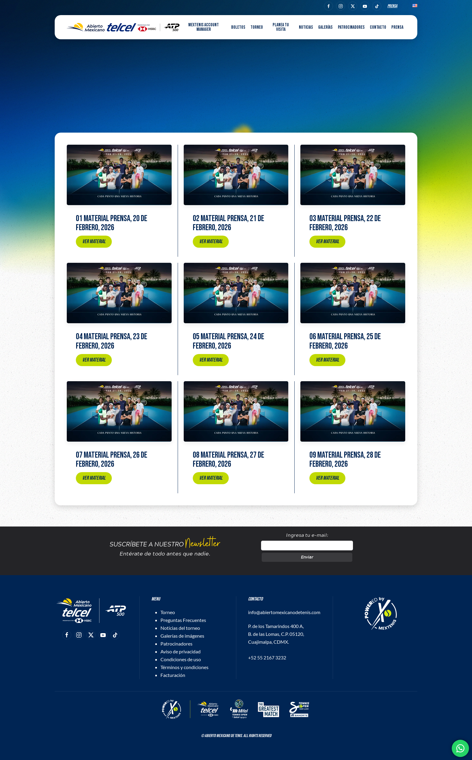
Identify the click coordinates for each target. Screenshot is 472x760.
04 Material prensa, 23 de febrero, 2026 (111, 341)
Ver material (93, 241)
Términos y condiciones (184, 667)
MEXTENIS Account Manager (203, 27)
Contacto (378, 27)
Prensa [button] (397, 27)
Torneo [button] (257, 27)
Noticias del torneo (180, 628)
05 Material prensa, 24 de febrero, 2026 (228, 341)
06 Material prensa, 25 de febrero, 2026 (345, 341)
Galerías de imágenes (182, 636)
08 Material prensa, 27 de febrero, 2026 (228, 459)
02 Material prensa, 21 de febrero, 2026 (228, 223)
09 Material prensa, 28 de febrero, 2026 (345, 459)
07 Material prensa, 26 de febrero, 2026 (111, 459)
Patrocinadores (351, 27)
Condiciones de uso (180, 659)
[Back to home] (123, 27)
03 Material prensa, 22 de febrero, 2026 (345, 223)
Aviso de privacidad (180, 651)
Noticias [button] (306, 27)
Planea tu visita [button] (281, 27)
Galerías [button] (325, 27)
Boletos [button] (238, 27)
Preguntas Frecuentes (183, 620)
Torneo (167, 612)
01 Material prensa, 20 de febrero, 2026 (111, 223)
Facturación (172, 675)
